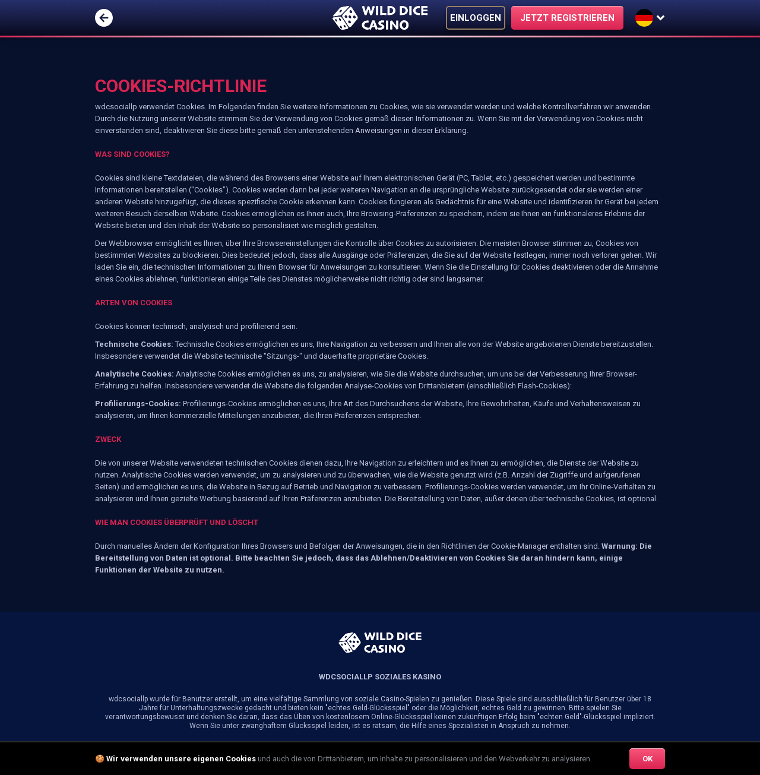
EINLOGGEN (475, 17)
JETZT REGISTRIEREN (567, 17)
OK (647, 758)
